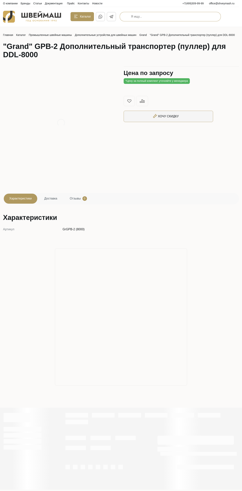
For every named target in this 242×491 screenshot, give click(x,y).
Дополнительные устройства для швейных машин (106, 34)
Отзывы (84, 199)
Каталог (21, 34)
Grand (143, 34)
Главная (8, 34)
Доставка (54, 199)
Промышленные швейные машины (50, 34)
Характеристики (22, 199)
